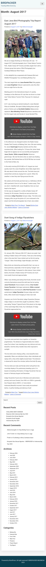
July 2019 (12, 470)
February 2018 (13, 499)
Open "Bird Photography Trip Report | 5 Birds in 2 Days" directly (24, 136)
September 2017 (14, 508)
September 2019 (14, 468)
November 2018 (14, 484)
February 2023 (13, 464)
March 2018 (13, 497)
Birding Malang (12, 207)
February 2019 (13, 477)
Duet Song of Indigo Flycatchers (19, 217)
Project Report (13, 543)
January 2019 (13, 479)
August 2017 (13, 510)
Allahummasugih (27, 27)
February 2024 (13, 460)
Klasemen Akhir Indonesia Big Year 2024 (17, 414)
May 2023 (12, 462)
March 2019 (13, 475)
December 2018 (14, 481)
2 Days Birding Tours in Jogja (26, 430)
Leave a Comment (23, 207)
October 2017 (13, 505)
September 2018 (14, 486)
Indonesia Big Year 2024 (12, 420)
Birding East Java (28, 392)
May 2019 (12, 473)
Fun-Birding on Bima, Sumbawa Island (23, 437)
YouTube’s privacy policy (27, 129)
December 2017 (14, 503)
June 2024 (12, 457)
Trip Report (21, 205)
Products (12, 541)
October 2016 (13, 523)
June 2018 (12, 492)
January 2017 (13, 516)
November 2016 (14, 521)
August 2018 (13, 488)
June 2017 (12, 514)
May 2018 (12, 494)
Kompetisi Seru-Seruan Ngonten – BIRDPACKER (20, 441)
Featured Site (13, 534)
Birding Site (13, 532)
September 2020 (14, 466)
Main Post (14, 205)
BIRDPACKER (8, 2)
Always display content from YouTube (23, 134)
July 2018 (12, 490)
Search (6, 400)
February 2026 (13, 453)
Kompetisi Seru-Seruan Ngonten (14, 416)
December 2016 (14, 518)
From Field (12, 536)
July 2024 (12, 455)
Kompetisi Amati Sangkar (13, 418)
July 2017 (12, 512)
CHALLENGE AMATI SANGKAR (14, 412)
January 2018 (13, 501)
